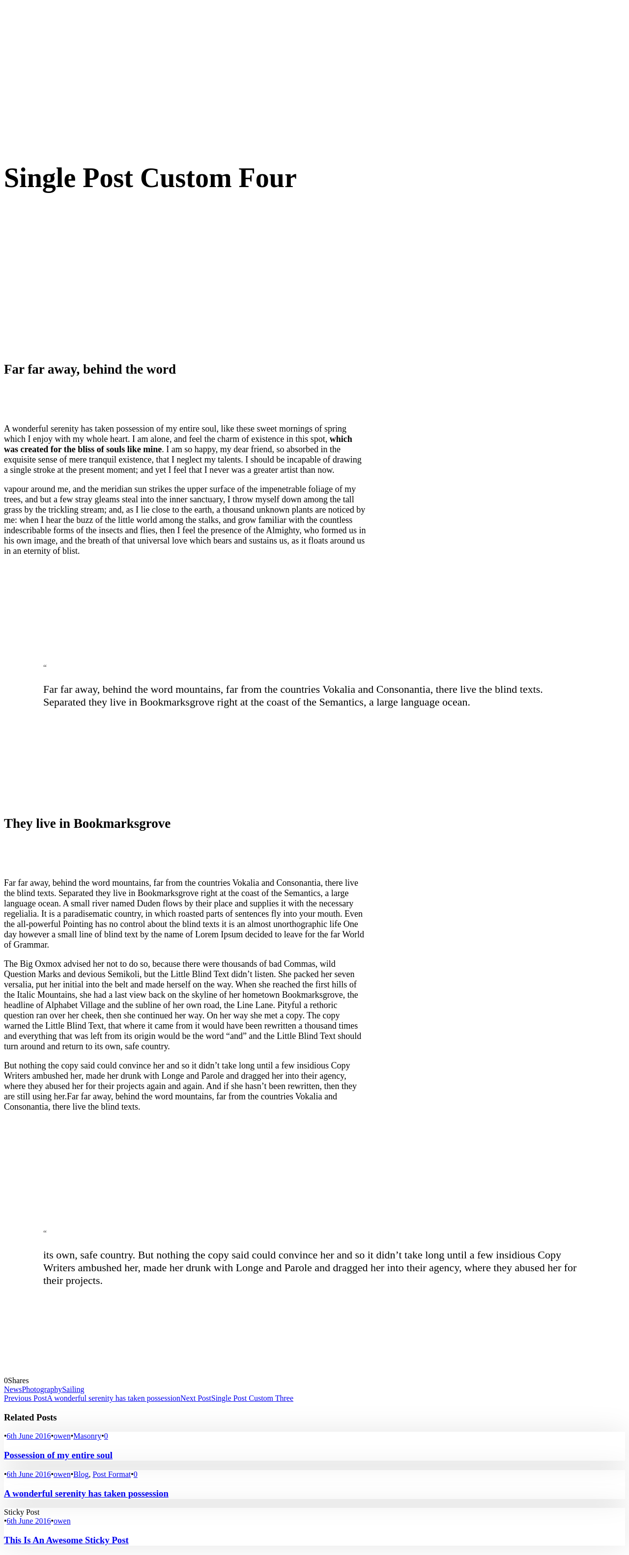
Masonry (87, 1436)
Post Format (111, 1474)
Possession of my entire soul (58, 1455)
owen (62, 1436)
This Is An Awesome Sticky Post (66, 1540)
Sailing (73, 1389)
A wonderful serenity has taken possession (86, 1493)
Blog (80, 1474)
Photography (42, 1389)
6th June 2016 (29, 1436)
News (13, 1389)
